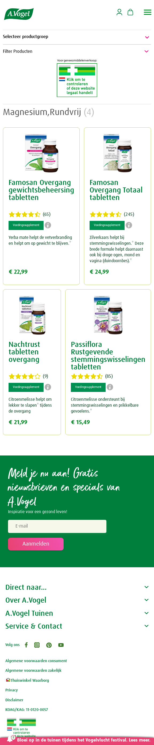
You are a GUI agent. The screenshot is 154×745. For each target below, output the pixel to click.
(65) (30, 214)
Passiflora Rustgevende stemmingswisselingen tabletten (108, 356)
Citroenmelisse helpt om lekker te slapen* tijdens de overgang (30, 405)
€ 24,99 (99, 272)
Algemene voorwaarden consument (36, 661)
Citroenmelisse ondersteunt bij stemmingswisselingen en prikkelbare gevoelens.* (104, 405)
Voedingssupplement (26, 225)
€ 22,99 (18, 272)
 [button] (148, 12)
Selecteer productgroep (77, 37)
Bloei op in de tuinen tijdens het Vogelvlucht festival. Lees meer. (84, 740)
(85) (92, 376)
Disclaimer (14, 700)
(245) (112, 214)
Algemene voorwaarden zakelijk (33, 671)
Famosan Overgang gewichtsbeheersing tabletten (41, 190)
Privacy (11, 690)
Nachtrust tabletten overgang (24, 352)
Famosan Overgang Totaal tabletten (116, 190)
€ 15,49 (80, 422)
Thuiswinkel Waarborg (27, 681)
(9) (28, 376)
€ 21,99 (18, 422)
